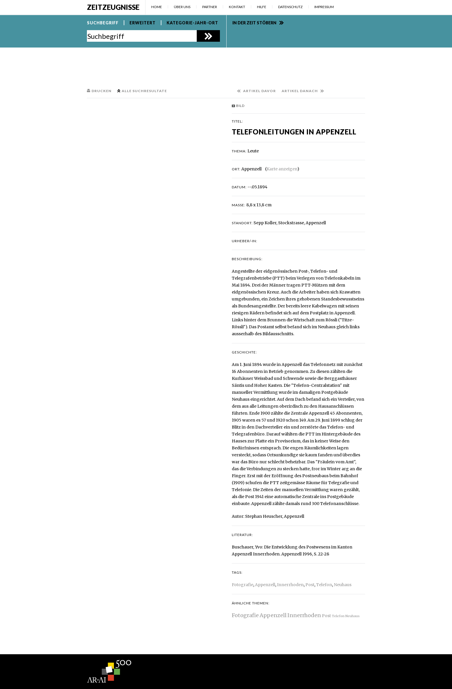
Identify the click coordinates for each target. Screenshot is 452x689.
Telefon (324, 584)
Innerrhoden (290, 584)
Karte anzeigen (282, 169)
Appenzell (265, 584)
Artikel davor (259, 91)
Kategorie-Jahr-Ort (192, 22)
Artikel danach (300, 91)
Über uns (182, 7)
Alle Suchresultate (144, 91)
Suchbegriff (103, 22)
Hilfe (261, 7)
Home (156, 7)
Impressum (324, 7)
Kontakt (237, 7)
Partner (209, 7)
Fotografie (242, 584)
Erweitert (143, 22)
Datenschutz (290, 7)
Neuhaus (342, 584)
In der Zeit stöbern (254, 22)
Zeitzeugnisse (113, 7)
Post (309, 584)
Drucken (102, 91)
